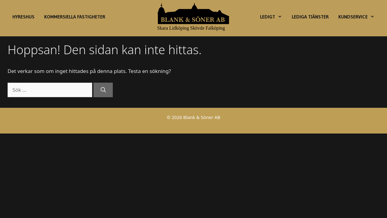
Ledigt (273, 17)
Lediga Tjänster (310, 17)
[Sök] (103, 90)
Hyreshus (23, 17)
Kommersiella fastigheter (74, 17)
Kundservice (358, 17)
